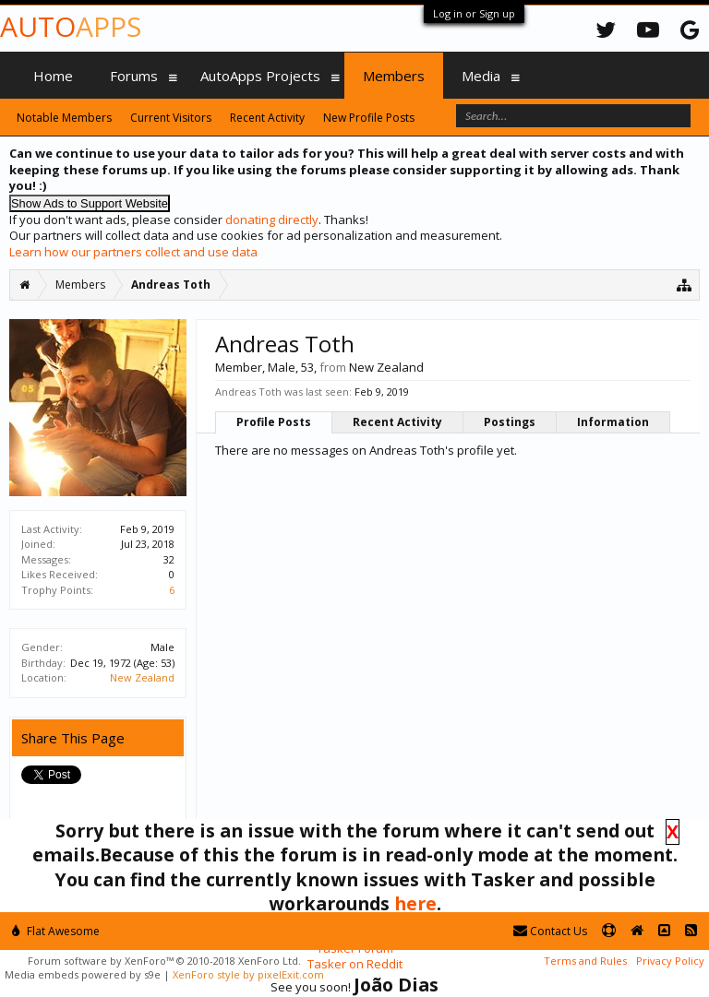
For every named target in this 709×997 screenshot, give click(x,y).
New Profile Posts (369, 117)
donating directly (271, 219)
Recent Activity (397, 422)
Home (53, 75)
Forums (134, 75)
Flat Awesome (56, 931)
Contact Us (550, 931)
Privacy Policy (670, 960)
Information (613, 422)
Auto (70, 26)
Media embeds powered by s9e (83, 974)
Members (394, 75)
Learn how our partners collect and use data (133, 251)
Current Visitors (170, 117)
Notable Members (64, 117)
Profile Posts (273, 422)
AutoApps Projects (260, 75)
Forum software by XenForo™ (164, 960)
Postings (509, 422)
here (415, 903)
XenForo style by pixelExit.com (248, 974)
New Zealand (142, 677)
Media (481, 75)
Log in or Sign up (474, 13)
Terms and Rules (585, 960)
